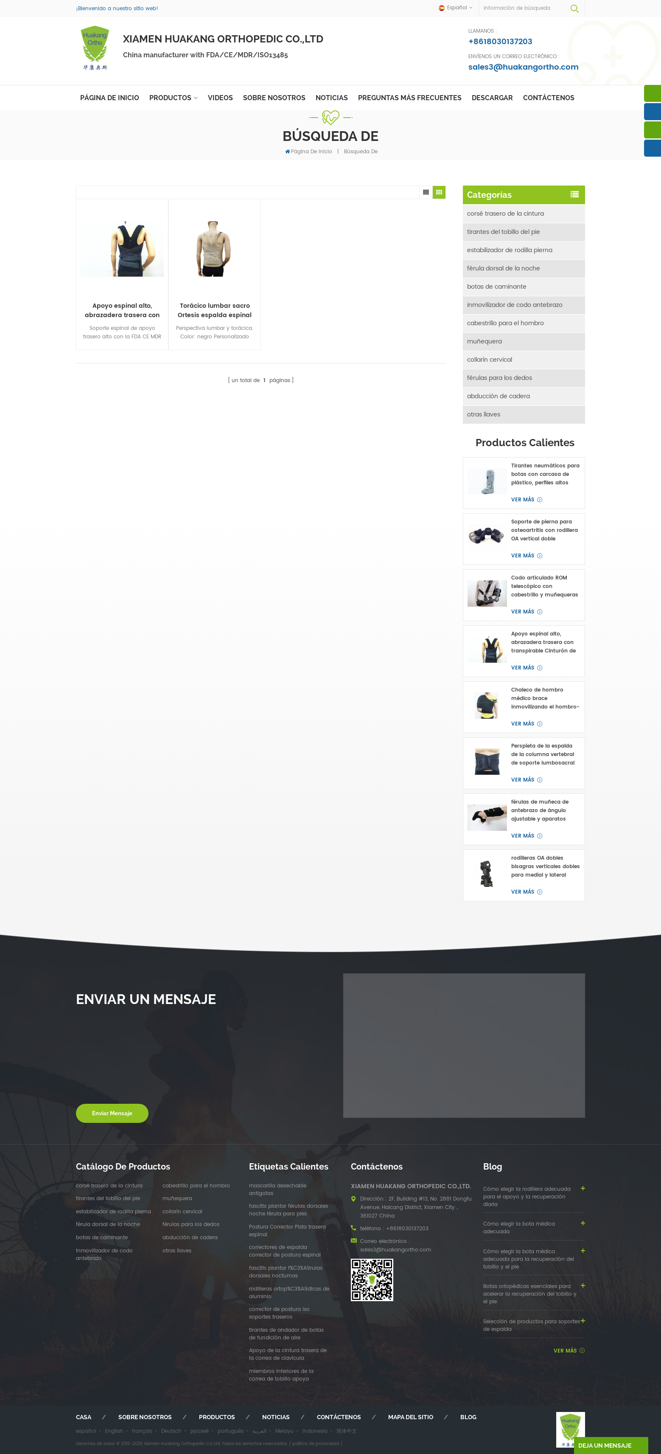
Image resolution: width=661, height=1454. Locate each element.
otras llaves (483, 414)
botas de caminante (497, 287)
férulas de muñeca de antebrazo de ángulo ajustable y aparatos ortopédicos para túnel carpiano (541, 811)
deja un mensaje (604, 1445)
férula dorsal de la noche (503, 268)
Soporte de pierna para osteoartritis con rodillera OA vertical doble (544, 530)
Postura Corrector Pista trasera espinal (287, 1231)
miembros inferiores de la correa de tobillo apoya (281, 1375)
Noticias (332, 98)
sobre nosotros (274, 98)
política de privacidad (315, 1443)
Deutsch (171, 1431)
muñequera (484, 341)
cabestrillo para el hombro (505, 323)
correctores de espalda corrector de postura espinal (285, 1251)
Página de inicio (109, 98)
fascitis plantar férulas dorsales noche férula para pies (288, 1210)
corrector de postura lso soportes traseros (279, 1313)
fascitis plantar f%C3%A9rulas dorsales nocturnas (285, 1272)
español (86, 1431)
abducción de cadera (498, 396)
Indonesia (315, 1431)
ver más (522, 500)
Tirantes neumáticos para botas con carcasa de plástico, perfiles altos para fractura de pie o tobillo (545, 474)
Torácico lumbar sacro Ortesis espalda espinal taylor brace (215, 310)
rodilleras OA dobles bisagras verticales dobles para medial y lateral (545, 866)
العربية (259, 1431)
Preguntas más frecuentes (410, 98)
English (114, 1431)
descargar (492, 98)
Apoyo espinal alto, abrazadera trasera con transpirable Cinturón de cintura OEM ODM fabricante (122, 310)
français (142, 1431)
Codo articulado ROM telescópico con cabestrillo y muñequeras (544, 586)
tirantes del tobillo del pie (503, 232)
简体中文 (346, 1431)
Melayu (284, 1431)
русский (199, 1431)
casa (83, 1417)
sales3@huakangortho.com (523, 67)
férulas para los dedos (499, 378)
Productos (170, 98)
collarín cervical (489, 360)
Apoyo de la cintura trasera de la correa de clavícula (288, 1354)
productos (217, 1417)
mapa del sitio (410, 1417)
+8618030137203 (500, 42)
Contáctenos (548, 98)
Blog (468, 1417)
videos (220, 98)
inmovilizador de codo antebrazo (515, 305)
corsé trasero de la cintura (505, 214)
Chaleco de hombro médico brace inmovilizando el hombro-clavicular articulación (545, 699)
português (231, 1431)
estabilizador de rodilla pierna (509, 250)
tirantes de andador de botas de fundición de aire (286, 1334)
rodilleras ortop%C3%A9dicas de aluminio (289, 1293)
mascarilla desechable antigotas (277, 1190)
